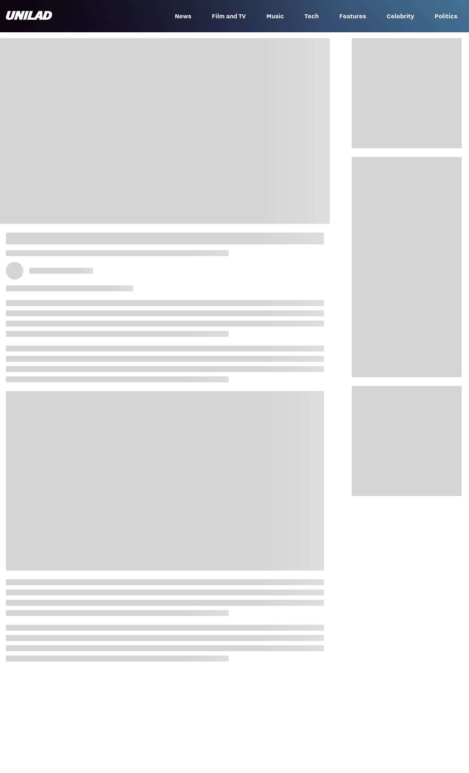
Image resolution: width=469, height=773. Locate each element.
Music (275, 16)
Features (352, 16)
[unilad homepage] (29, 16)
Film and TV (229, 16)
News (183, 16)
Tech (311, 16)
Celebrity (400, 16)
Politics (446, 16)
